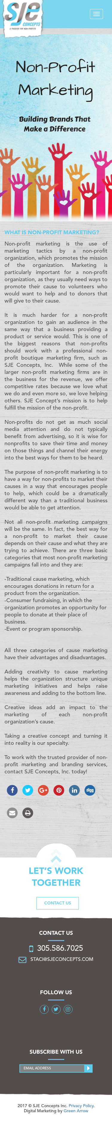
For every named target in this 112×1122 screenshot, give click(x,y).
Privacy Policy (81, 1106)
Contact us (57, 903)
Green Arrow (76, 1111)
